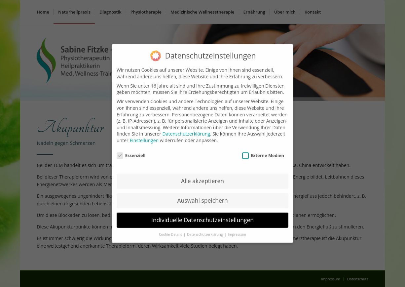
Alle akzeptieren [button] (202, 177)
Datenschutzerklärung (186, 130)
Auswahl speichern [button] (202, 196)
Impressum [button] (237, 230)
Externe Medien (263, 151)
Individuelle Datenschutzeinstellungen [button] (202, 216)
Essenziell (131, 151)
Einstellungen (144, 136)
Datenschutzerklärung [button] (205, 230)
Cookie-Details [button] (171, 230)
